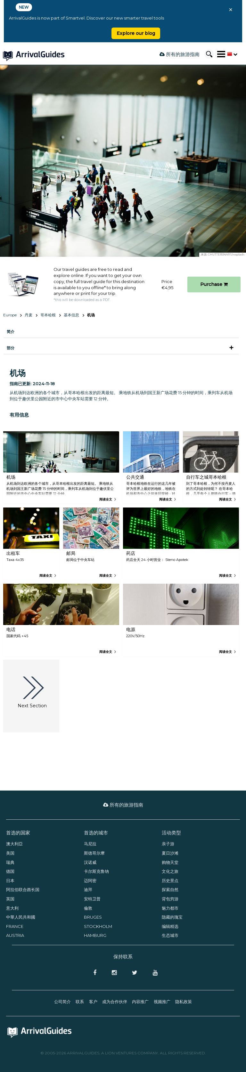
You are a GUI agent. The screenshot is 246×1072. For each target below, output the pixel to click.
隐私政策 (183, 1001)
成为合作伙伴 (114, 1001)
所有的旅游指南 (180, 54)
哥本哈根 (48, 315)
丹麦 (28, 315)
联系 (80, 1001)
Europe (10, 315)
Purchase (214, 284)
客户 (93, 1001)
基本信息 (71, 315)
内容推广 (140, 1001)
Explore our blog (136, 33)
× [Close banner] (231, 9)
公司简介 (62, 1001)
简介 (10, 331)
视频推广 (162, 1001)
